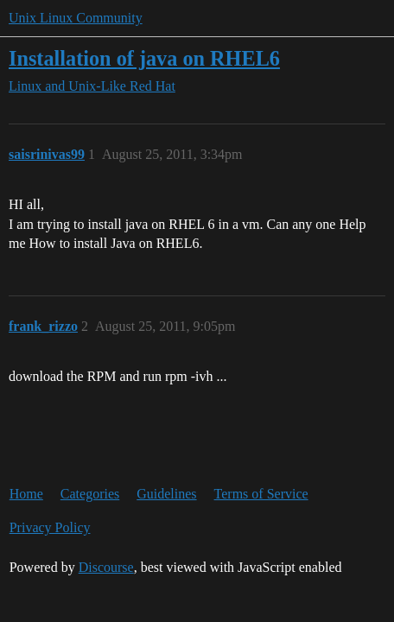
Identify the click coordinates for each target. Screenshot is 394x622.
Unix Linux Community (76, 17)
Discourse (106, 567)
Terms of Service (261, 493)
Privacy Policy (50, 527)
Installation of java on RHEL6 (144, 58)
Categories (89, 493)
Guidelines (166, 493)
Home (26, 493)
